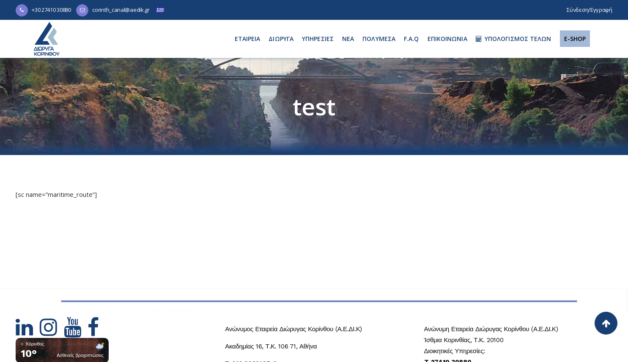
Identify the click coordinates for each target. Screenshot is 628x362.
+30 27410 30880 (51, 10)
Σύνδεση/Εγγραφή (589, 10)
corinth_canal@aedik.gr (120, 10)
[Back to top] (606, 323)
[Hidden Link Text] (28, 332)
